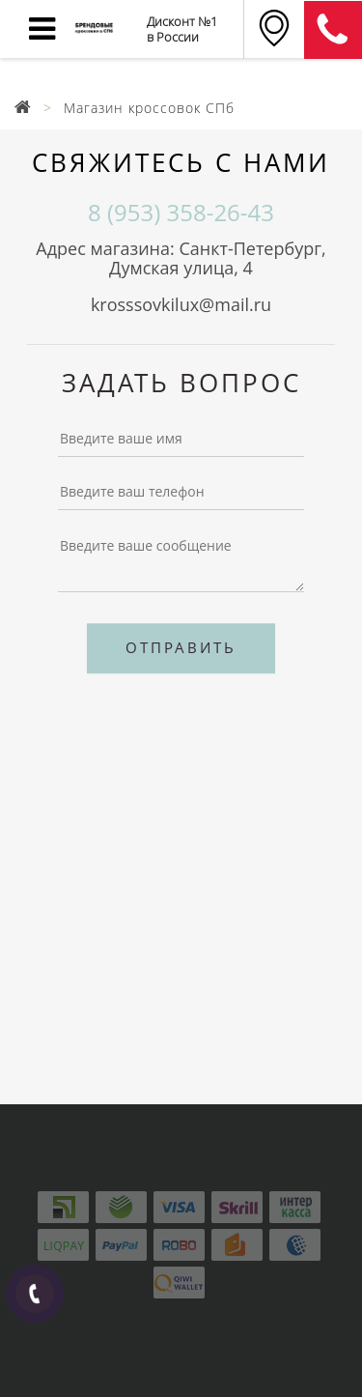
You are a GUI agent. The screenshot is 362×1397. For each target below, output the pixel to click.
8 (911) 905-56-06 (333, 30)
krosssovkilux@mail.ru (181, 305)
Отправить (181, 647)
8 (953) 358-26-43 (181, 212)
